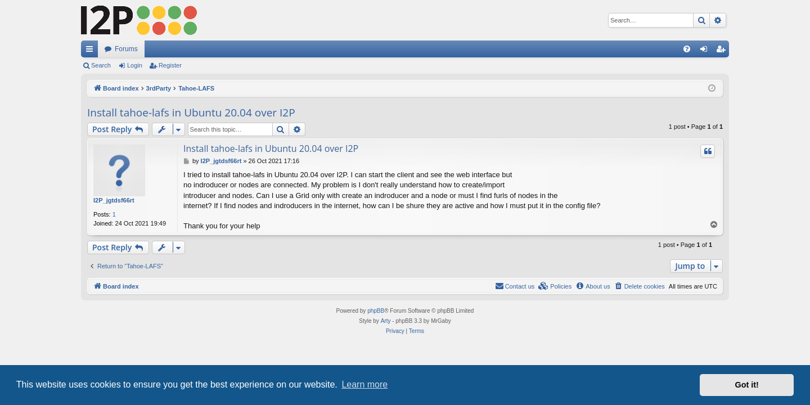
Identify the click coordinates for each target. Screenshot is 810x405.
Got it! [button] (747, 384)
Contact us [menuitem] (515, 286)
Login (134, 65)
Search (101, 65)
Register (170, 65)
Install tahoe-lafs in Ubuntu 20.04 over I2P (191, 112)
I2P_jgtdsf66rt (113, 200)
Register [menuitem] (723, 51)
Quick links (92, 51)
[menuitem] (686, 48)
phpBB (375, 311)
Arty (386, 321)
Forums (126, 49)
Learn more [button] (364, 384)
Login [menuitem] (706, 51)
